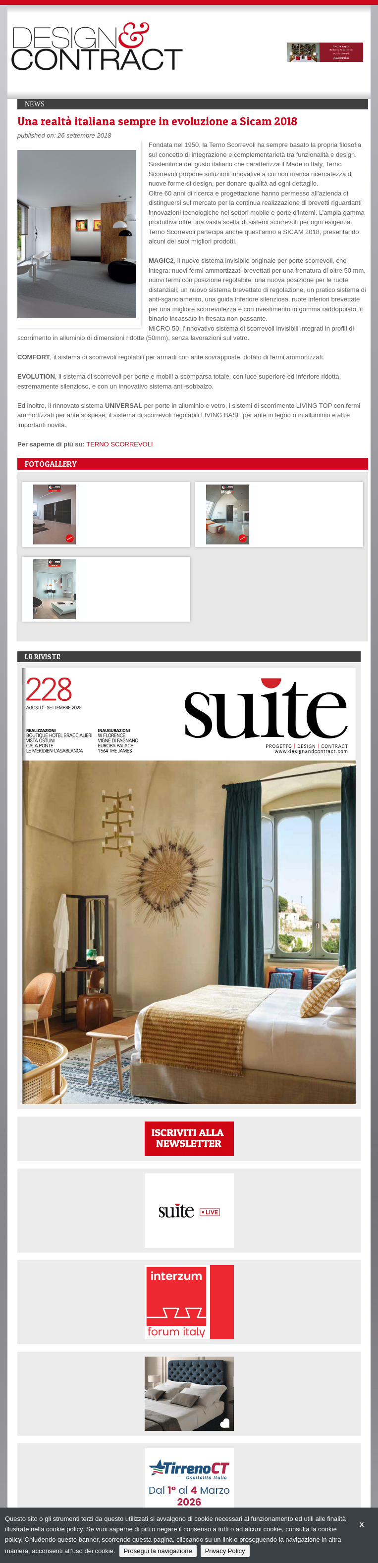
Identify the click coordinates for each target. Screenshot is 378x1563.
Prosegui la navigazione (158, 1551)
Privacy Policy (225, 1551)
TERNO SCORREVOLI (119, 444)
